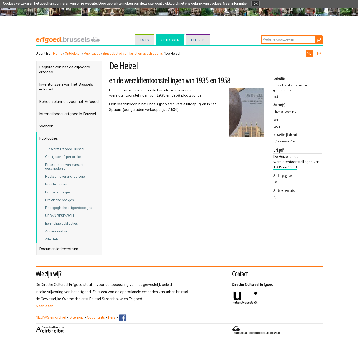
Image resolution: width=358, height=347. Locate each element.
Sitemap (76, 317)
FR (319, 53)
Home (57, 53)
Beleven (198, 40)
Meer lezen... (45, 306)
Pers (111, 317)
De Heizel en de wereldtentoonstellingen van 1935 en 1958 (296, 161)
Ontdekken (170, 40)
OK (255, 3)
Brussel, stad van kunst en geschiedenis (133, 53)
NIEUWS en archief (51, 317)
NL (309, 53)
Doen (144, 40)
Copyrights (96, 317)
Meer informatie (235, 3)
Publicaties (92, 53)
